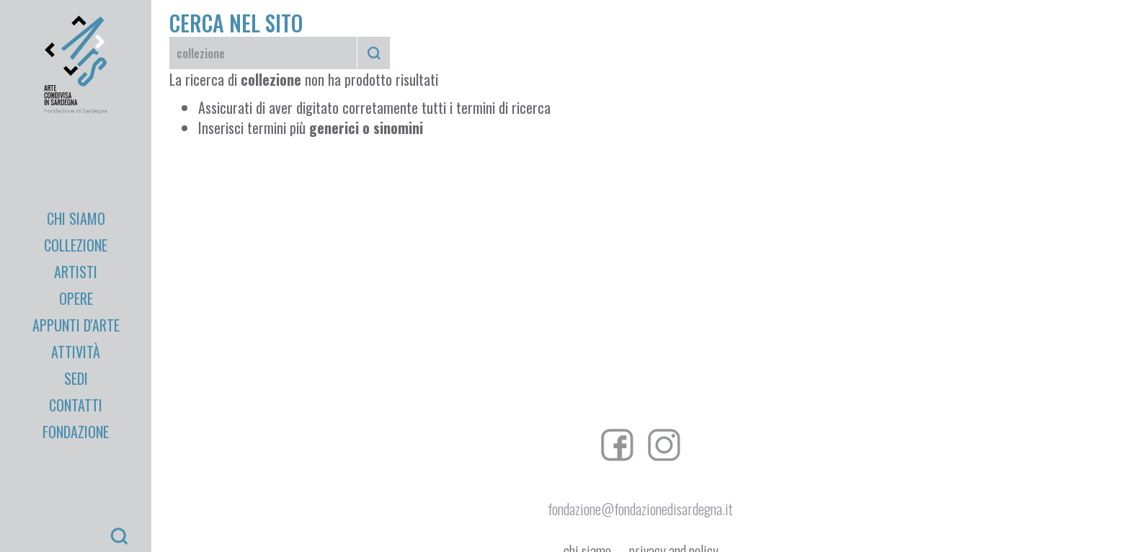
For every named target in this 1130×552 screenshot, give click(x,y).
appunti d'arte (76, 325)
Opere (76, 298)
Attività (75, 351)
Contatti (75, 405)
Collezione (75, 245)
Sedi (76, 378)
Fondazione (76, 431)
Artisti (75, 271)
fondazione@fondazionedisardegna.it (640, 509)
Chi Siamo (76, 218)
